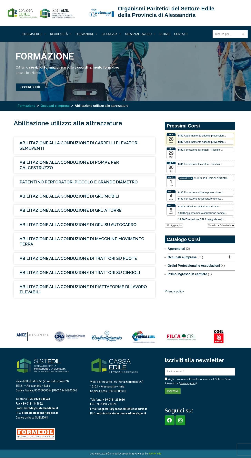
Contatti (181, 34)
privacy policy (188, 383)
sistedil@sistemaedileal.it (41, 408)
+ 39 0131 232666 (114, 399)
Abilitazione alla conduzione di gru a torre (71, 210)
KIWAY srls (155, 453)
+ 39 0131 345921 (39, 398)
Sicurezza (111, 34)
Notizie (164, 34)
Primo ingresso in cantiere (187, 274)
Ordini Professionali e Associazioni (194, 265)
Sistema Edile (34, 34)
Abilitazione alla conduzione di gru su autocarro (78, 224)
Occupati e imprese (182, 257)
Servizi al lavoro (140, 34)
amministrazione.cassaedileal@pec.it (121, 413)
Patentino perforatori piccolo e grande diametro (79, 182)
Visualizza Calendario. (221, 225)
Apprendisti (176, 248)
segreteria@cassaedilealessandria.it (122, 408)
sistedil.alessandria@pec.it (40, 412)
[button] (174, 225)
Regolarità (61, 34)
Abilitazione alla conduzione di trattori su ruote (78, 258)
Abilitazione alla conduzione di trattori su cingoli (80, 272)
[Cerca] (243, 34)
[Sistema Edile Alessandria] (41, 13)
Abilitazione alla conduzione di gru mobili (69, 196)
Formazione (86, 34)
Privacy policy (174, 291)
